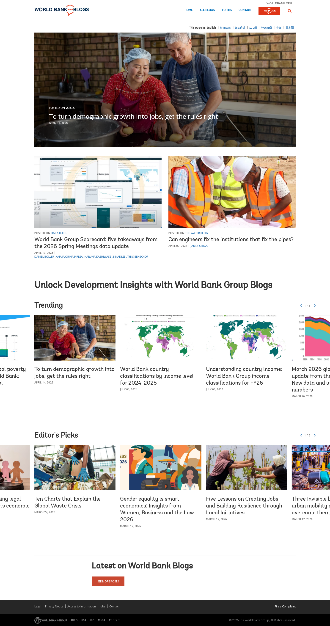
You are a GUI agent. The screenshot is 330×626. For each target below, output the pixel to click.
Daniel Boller (44, 257)
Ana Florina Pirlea (69, 257)
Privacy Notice (54, 606)
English (211, 28)
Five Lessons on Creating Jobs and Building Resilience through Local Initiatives (244, 506)
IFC (92, 620)
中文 (278, 28)
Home (188, 10)
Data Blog (58, 233)
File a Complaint (285, 606)
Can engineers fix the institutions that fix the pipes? (231, 240)
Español (240, 28)
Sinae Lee (119, 257)
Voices (70, 108)
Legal (37, 606)
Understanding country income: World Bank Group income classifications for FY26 (244, 376)
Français (225, 28)
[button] (290, 11)
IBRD (74, 620)
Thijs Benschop (137, 257)
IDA (83, 620)
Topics (227, 10)
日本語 (290, 28)
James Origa (199, 246)
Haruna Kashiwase (98, 257)
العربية (253, 28)
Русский (266, 28)
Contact (245, 10)
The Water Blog (196, 233)
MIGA (101, 620)
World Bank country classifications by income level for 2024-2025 (156, 376)
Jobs (102, 606)
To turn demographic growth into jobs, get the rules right (133, 116)
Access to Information (81, 606)
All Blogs (207, 10)
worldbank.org (279, 3)
